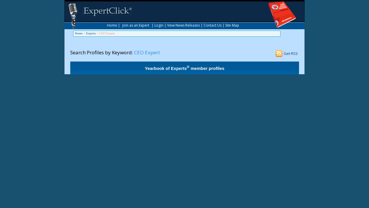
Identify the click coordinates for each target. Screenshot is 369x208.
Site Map (232, 25)
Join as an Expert (135, 25)
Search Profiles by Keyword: (101, 52)
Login (158, 25)
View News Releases (183, 25)
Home (112, 25)
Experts (91, 33)
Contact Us (213, 25)
